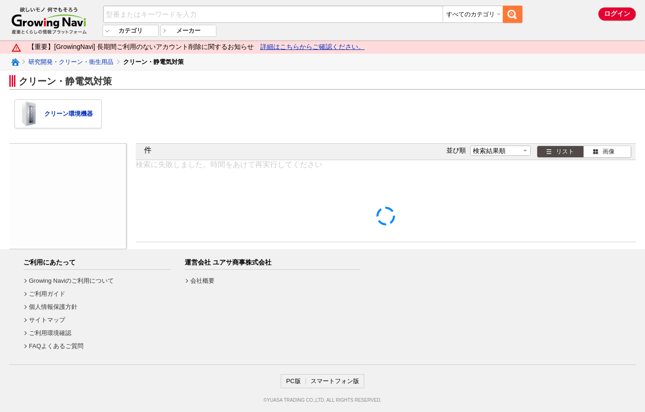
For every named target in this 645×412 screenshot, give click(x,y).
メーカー (188, 30)
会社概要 (202, 280)
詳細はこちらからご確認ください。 (312, 46)
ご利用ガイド (47, 293)
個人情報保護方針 (53, 306)
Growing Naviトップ (14, 62)
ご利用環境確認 (50, 332)
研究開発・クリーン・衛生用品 (70, 61)
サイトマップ (47, 319)
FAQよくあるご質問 (56, 345)
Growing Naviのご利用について (71, 280)
